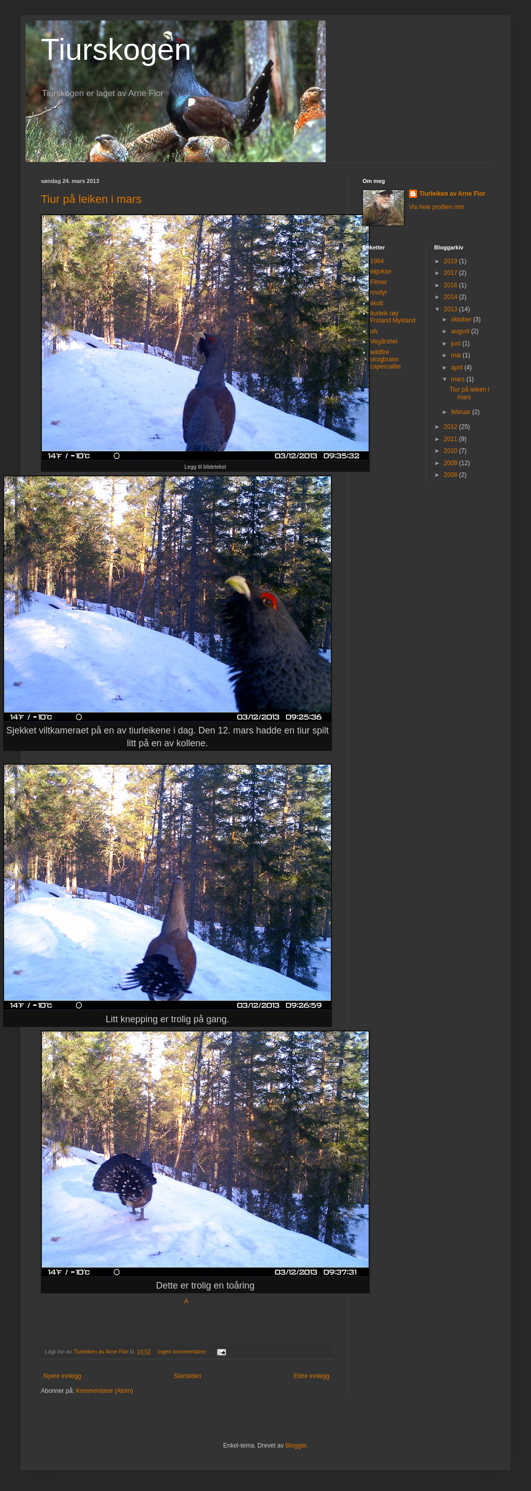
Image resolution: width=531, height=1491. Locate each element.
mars (458, 379)
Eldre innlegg (311, 1376)
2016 (451, 285)
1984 (377, 261)
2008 (451, 474)
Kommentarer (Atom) (104, 1390)
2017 (451, 273)
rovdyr (378, 292)
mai (457, 355)
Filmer (378, 282)
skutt (376, 303)
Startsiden (187, 1376)
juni (456, 343)
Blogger (295, 1445)
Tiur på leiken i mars (91, 199)
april (457, 367)
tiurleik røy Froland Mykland (393, 317)
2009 (451, 463)
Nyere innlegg (62, 1376)
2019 (451, 261)
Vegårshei (383, 341)
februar (461, 412)
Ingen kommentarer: (183, 1351)
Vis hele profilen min (436, 207)
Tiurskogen (116, 49)
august (461, 331)
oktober (462, 319)
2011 (451, 439)
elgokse (380, 271)
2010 (451, 450)
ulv (374, 331)
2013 (451, 309)
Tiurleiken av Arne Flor (452, 193)
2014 (451, 297)
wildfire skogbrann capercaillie (385, 360)
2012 (451, 426)
